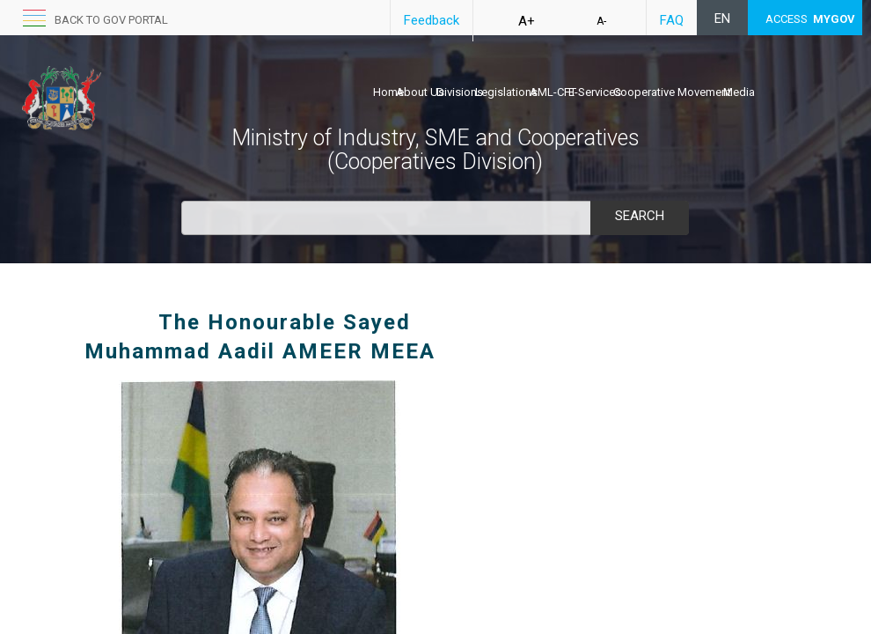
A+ (526, 21)
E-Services (594, 92)
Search (639, 216)
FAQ (672, 20)
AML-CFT (553, 92)
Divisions (459, 92)
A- (601, 21)
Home (388, 92)
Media (739, 92)
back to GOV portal (111, 19)
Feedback (431, 20)
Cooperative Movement (672, 92)
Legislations (506, 92)
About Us (420, 92)
